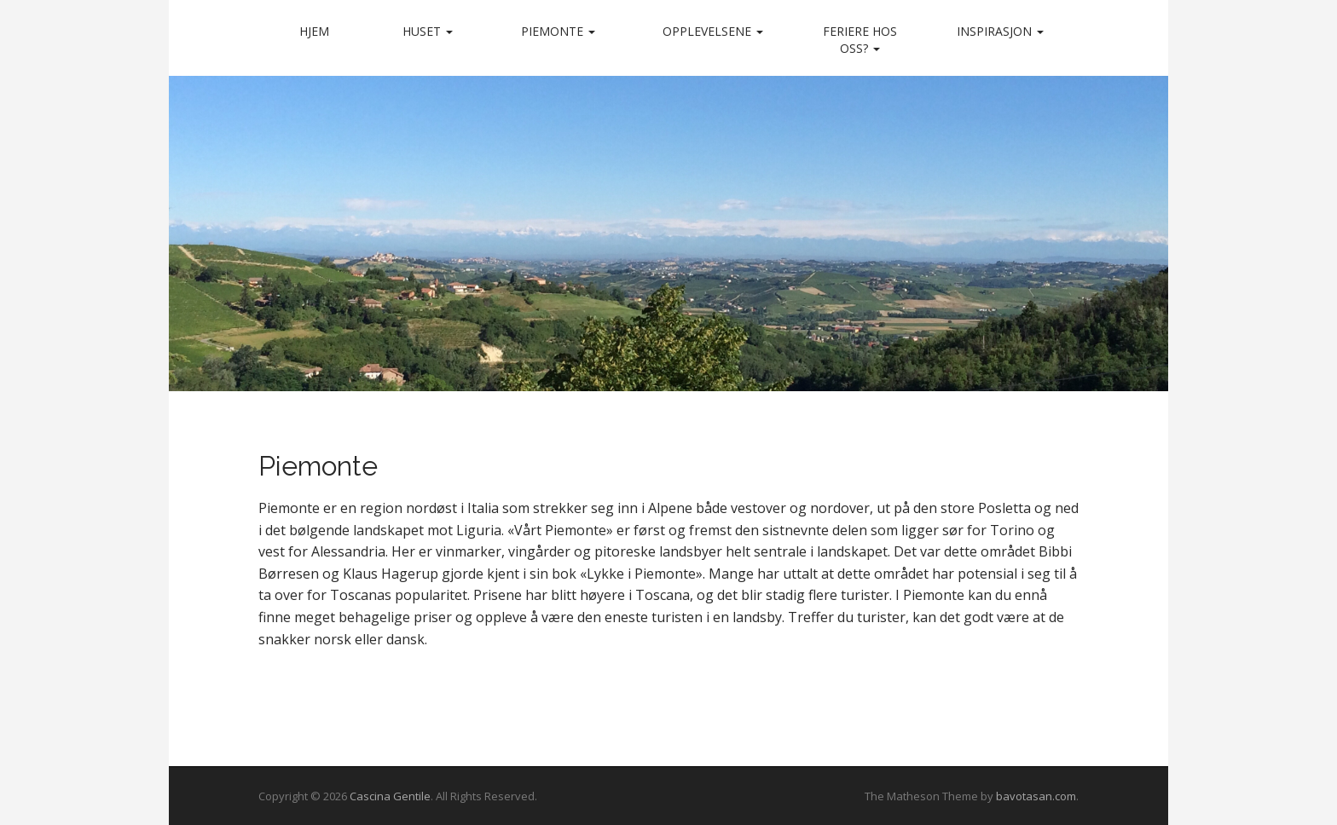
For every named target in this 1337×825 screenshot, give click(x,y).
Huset (427, 31)
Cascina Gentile (390, 796)
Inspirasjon (1000, 31)
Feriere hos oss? (860, 39)
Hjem (314, 31)
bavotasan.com (1036, 796)
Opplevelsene (713, 31)
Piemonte (558, 31)
